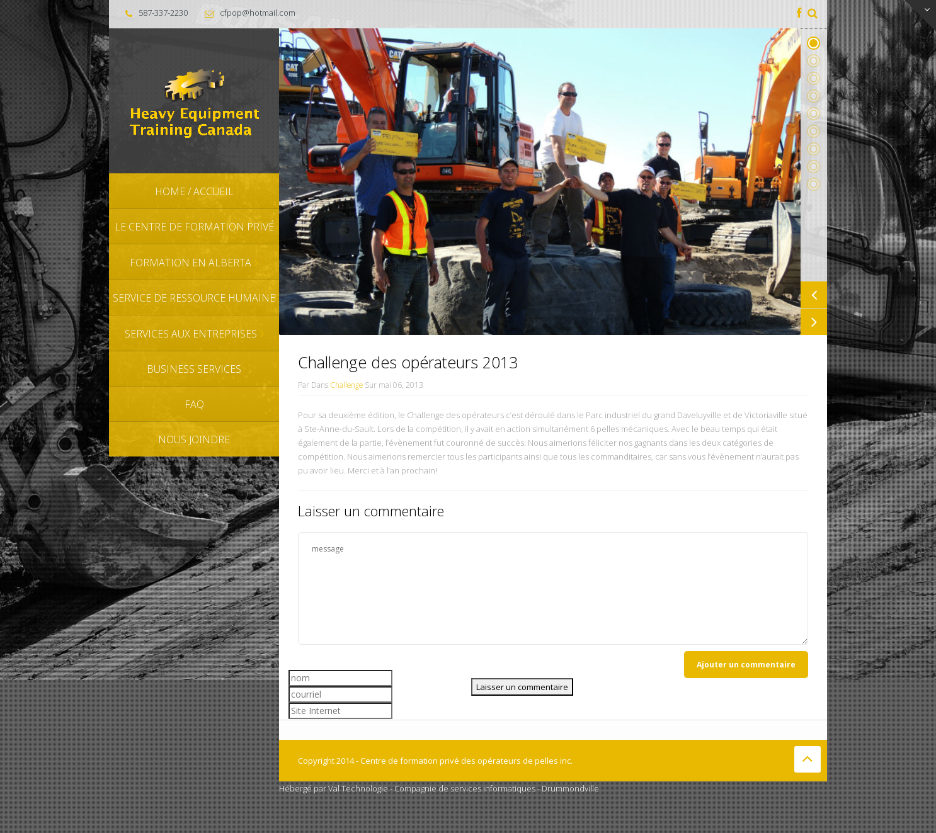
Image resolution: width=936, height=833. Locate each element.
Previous (814, 294)
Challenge (346, 385)
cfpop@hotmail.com (257, 12)
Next (814, 322)
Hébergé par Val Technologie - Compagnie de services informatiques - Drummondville (439, 788)
